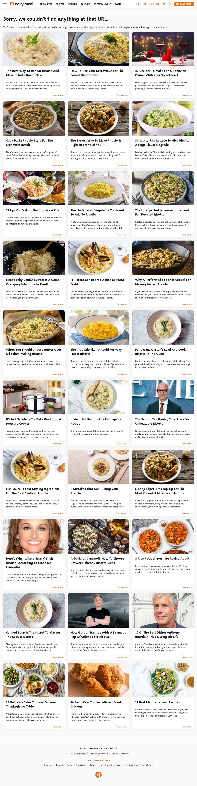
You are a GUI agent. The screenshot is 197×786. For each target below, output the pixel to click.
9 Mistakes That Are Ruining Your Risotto (94, 491)
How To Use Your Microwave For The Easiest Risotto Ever (97, 73)
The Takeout (147, 765)
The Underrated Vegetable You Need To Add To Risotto (97, 212)
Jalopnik (60, 765)
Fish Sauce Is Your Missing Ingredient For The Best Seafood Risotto (32, 491)
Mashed (119, 765)
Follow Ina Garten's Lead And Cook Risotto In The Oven (160, 351)
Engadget (48, 765)
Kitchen (72, 4)
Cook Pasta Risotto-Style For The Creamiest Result (29, 142)
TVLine (70, 765)
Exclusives (46, 4)
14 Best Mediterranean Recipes (157, 702)
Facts (118, 4)
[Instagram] (157, 4)
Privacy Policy (109, 748)
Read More (57, 96)
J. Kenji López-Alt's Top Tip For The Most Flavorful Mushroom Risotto (160, 491)
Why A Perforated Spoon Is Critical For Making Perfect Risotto (163, 282)
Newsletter (184, 4)
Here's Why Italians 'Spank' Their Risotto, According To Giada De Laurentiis (29, 562)
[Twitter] (145, 4)
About (83, 748)
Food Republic (106, 765)
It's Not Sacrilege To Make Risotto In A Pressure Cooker (33, 421)
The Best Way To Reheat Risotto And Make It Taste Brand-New (32, 73)
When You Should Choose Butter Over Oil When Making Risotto (33, 351)
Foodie (93, 765)
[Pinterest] (151, 4)
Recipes (60, 4)
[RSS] (170, 4)
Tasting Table (132, 765)
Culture (85, 4)
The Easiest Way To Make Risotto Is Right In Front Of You (96, 142)
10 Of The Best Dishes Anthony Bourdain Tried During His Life (157, 634)
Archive (94, 748)
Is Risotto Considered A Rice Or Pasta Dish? (97, 282)
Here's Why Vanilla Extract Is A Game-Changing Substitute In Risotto (33, 282)
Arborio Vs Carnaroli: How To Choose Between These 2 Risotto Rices (97, 560)
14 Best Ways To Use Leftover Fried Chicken (96, 704)
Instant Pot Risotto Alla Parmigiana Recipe (96, 421)
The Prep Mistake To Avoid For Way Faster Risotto (96, 351)
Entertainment (102, 4)
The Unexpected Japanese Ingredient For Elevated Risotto (162, 212)
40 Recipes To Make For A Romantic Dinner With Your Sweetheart (160, 73)
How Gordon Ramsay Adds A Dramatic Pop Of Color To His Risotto (98, 634)
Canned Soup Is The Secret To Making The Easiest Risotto (33, 634)
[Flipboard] (164, 4)
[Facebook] (138, 4)
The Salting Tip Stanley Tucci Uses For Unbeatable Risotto (162, 421)
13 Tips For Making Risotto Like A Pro (32, 210)
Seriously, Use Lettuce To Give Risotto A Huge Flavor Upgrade (162, 142)
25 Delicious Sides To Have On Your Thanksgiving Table (31, 704)
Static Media (81, 753)
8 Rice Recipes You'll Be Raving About (162, 558)
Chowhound (81, 765)
